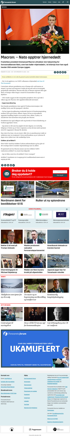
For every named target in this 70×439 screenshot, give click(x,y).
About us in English (52, 420)
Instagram (27, 399)
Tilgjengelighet (28, 390)
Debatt (49, 3)
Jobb (59, 3)
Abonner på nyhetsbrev (30, 409)
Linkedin (26, 403)
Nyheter (45, 3)
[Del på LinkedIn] (60, 74)
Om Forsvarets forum (30, 380)
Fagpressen (50, 412)
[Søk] (63, 3)
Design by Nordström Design (55, 424)
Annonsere (27, 383)
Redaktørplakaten (52, 385)
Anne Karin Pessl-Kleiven (7, 389)
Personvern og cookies (30, 393)
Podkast (55, 3)
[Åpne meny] (67, 3)
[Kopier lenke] (65, 74)
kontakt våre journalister (7, 383)
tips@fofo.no (8, 380)
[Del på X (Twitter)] (57, 74)
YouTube (26, 406)
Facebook (27, 396)
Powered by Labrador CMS (35, 437)
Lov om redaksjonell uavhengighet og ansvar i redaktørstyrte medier (58, 381)
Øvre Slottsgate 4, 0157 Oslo (8, 395)
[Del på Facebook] (55, 74)
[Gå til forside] (13, 3)
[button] (67, 211)
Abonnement (27, 386)
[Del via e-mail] (63, 74)
